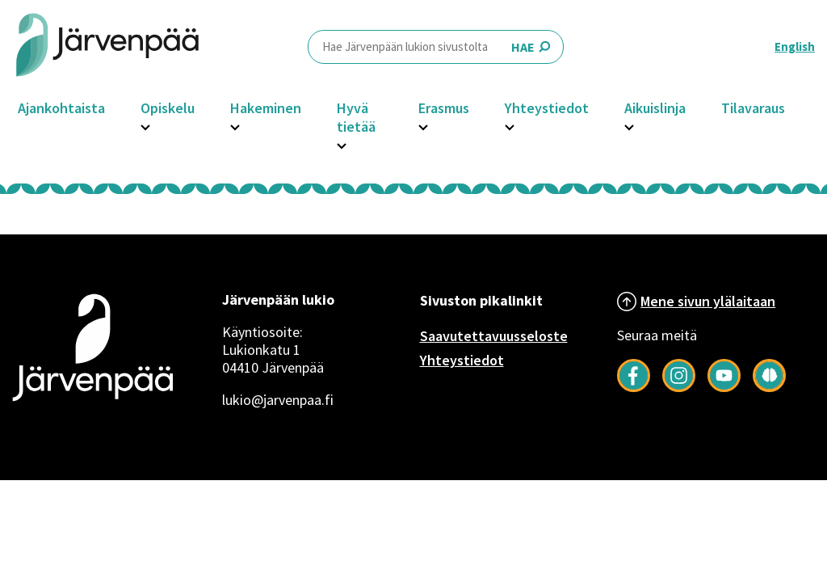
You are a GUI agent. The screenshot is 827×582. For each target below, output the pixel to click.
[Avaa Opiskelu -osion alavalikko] (145, 125)
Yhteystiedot (547, 108)
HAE (436, 46)
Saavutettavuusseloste (494, 336)
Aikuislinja (655, 108)
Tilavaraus (753, 108)
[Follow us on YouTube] (724, 387)
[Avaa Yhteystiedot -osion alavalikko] (509, 125)
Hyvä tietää (356, 117)
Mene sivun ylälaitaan (707, 301)
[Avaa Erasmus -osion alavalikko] (423, 125)
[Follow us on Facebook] (633, 387)
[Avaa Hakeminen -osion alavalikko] (235, 125)
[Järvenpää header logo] (107, 46)
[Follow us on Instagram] (678, 387)
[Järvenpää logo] (92, 403)
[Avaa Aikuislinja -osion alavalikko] (629, 125)
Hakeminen (265, 108)
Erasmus (443, 108)
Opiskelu (168, 108)
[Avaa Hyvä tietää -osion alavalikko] (341, 144)
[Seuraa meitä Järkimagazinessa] (769, 387)
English (795, 46)
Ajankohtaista (61, 108)
